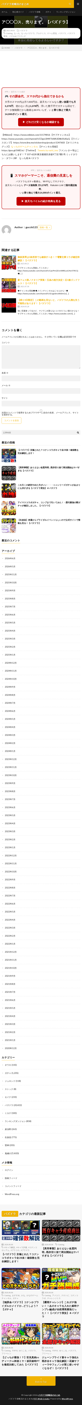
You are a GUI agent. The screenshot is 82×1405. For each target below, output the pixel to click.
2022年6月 (10, 903)
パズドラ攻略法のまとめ (49, 1395)
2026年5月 (10, 566)
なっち (17, 33)
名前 (5, 373)
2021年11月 (11, 960)
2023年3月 (10, 831)
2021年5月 (10, 1008)
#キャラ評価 (21, 1247)
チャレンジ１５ (54, 1298)
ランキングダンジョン (65, 12)
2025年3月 (10, 638)
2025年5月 (10, 622)
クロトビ (65, 1295)
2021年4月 (10, 1016)
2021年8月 (10, 984)
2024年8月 (10, 695)
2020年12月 (11, 1048)
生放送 (8, 1137)
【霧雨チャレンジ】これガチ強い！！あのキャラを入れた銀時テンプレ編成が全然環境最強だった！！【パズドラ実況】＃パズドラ (60, 1309)
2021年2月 (10, 1032)
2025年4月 (10, 630)
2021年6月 (10, 1000)
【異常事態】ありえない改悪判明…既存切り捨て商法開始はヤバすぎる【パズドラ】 (60, 1252)
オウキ (8, 1065)
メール (6, 385)
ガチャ (48, 12)
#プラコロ (15, 1250)
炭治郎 (8, 1129)
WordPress (67, 1399)
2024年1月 (10, 751)
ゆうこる (23, 1350)
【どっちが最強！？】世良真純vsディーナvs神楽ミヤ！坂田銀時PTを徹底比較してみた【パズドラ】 (21, 1361)
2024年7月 (10, 703)
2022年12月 (11, 855)
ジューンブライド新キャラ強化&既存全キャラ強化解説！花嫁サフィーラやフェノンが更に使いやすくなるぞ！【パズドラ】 (60, 1363)
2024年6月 (10, 711)
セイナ (8, 1097)
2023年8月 (10, 791)
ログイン (9, 1170)
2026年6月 (10, 558)
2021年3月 (10, 1024)
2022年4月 (10, 919)
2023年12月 (11, 759)
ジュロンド (10, 1081)
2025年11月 (11, 574)
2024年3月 (10, 735)
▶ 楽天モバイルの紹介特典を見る (40, 201)
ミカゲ (8, 1113)
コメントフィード (13, 1186)
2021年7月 (10, 992)
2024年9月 (10, 687)
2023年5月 (10, 815)
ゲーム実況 (52, 33)
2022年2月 (10, 936)
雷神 (7, 1145)
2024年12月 (11, 663)
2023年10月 (11, 775)
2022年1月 (10, 943)
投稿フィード (11, 1178)
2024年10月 (11, 679)
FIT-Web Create (41, 1399)
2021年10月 (11, 968)
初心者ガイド (18, 12)
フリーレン (6, 1353)
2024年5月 (10, 719)
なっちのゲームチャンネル (24, 146)
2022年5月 (10, 911)
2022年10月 (11, 871)
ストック (9, 1089)
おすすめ (16, 1295)
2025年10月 (11, 582)
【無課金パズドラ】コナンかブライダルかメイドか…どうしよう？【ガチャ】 (20, 1306)
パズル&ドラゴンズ (17, 36)
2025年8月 (10, 598)
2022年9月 (10, 879)
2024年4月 (10, 727)
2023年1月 (10, 847)
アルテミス (41, 33)
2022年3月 (10, 927)
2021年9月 (10, 976)
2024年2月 (10, 743)
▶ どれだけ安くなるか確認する (41, 122)
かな (23, 1295)
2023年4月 (10, 823)
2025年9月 (10, 590)
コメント (6, 343)
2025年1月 (10, 654)
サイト (5, 398)
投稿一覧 (44, 227)
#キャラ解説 (9, 1247)
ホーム (4, 12)
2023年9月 (10, 783)
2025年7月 (10, 606)
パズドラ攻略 (34, 12)
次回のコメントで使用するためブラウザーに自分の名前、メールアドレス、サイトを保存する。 (40, 414)
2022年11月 (11, 863)
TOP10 (14, 1350)
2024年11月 (11, 671)
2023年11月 (11, 767)
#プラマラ (25, 1250)
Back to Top (41, 1382)
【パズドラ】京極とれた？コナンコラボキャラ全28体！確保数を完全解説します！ (20, 1258)
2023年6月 (10, 807)
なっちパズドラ (28, 33)
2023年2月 (10, 839)
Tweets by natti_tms (47, 150)
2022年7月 (10, 895)
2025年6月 (10, 614)
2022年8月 (10, 887)
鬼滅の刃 (9, 1153)
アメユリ (56, 1295)
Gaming (9, 33)
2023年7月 (10, 799)
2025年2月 (10, 647)
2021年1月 (10, 1040)
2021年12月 (11, 952)
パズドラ (23, 30)
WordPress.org (12, 1194)
